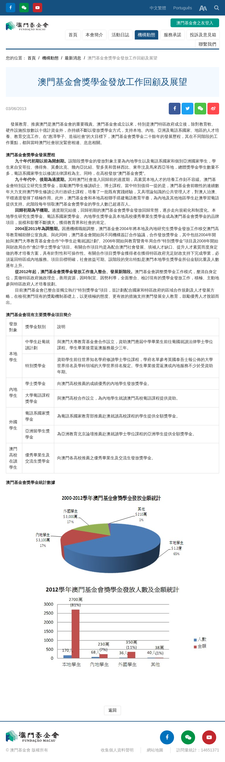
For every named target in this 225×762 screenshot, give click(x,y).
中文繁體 (158, 8)
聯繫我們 (207, 44)
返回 (112, 710)
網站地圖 (155, 750)
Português (182, 8)
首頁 (73, 34)
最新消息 (73, 58)
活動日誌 (120, 34)
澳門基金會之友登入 (194, 22)
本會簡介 (94, 34)
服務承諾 (172, 34)
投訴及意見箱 (203, 34)
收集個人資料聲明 (117, 750)
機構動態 (146, 34)
